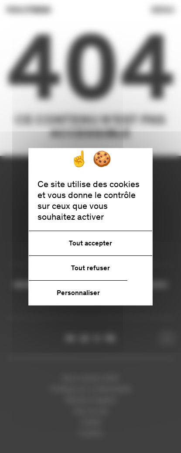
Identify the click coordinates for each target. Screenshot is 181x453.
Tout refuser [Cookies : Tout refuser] (90, 268)
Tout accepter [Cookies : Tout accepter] (90, 243)
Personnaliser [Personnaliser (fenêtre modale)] (78, 293)
